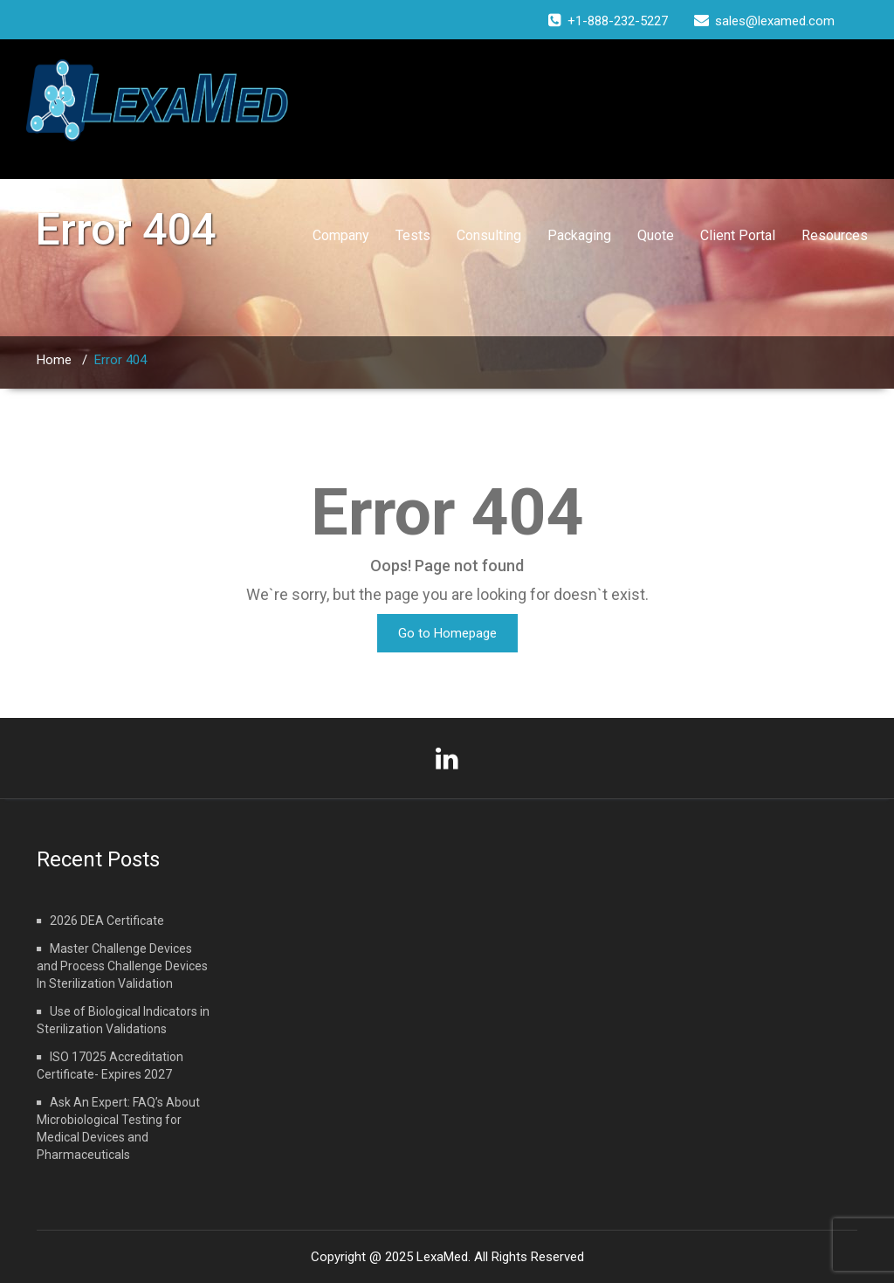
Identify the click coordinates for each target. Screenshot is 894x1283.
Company (341, 235)
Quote (655, 235)
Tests (412, 235)
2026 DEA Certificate (107, 921)
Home (54, 360)
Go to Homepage (447, 633)
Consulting (489, 235)
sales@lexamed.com (775, 21)
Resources (834, 235)
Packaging (579, 235)
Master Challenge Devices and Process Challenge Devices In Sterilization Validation (122, 966)
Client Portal (737, 235)
